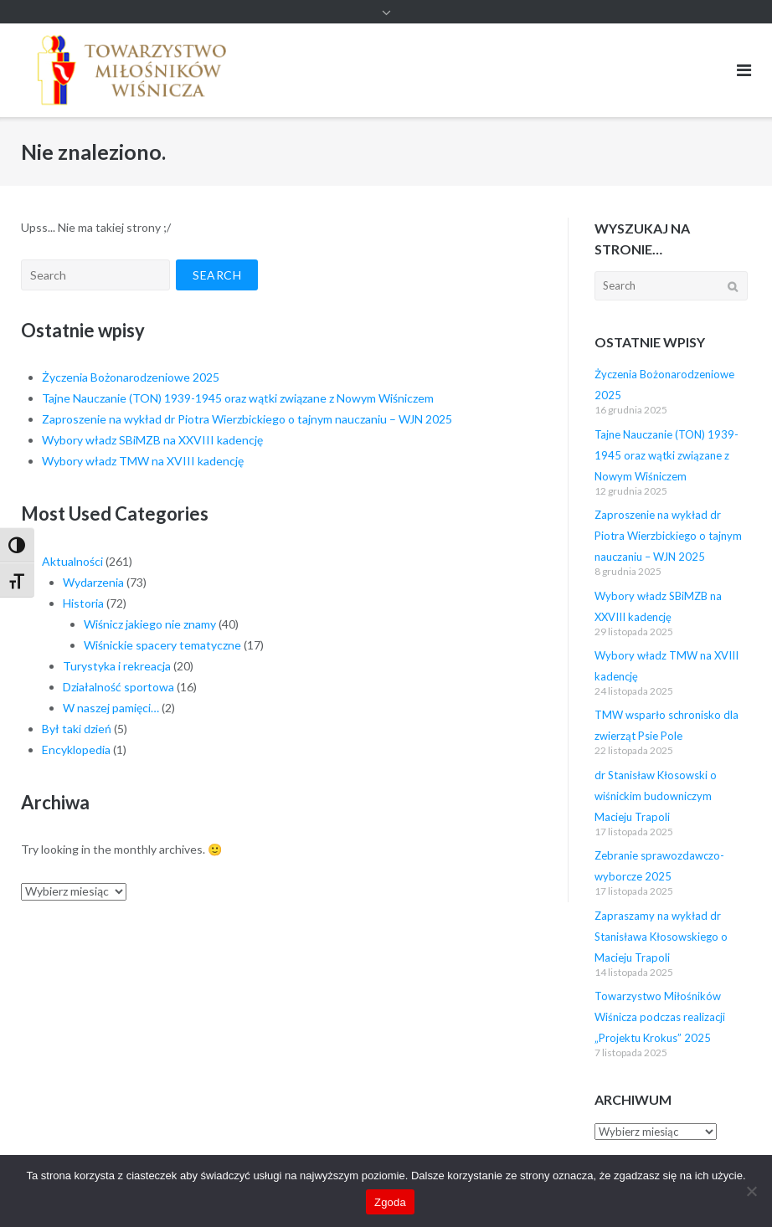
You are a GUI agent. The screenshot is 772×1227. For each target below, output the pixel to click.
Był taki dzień (76, 728)
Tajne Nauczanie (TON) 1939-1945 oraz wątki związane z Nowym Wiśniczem (238, 398)
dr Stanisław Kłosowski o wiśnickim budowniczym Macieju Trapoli (655, 796)
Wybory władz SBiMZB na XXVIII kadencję (152, 440)
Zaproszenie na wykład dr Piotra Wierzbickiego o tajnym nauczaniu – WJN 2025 (247, 419)
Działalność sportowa (118, 687)
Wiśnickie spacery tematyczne (162, 645)
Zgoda (390, 1202)
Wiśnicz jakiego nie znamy (150, 624)
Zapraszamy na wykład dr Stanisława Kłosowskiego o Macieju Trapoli (661, 936)
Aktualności (72, 561)
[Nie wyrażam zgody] (751, 1191)
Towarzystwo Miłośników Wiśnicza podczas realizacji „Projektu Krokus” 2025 (659, 1017)
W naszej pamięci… (111, 708)
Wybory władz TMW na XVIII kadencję (143, 461)
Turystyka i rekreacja (117, 666)
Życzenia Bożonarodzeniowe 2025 (130, 377)
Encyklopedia (76, 749)
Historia (83, 603)
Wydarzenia (93, 582)
